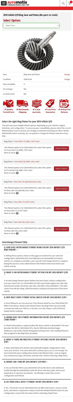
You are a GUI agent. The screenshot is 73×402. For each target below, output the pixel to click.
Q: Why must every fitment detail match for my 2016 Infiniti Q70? (35, 297)
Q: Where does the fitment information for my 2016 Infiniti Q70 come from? (34, 318)
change (67, 74)
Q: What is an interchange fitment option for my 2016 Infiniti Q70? (36, 273)
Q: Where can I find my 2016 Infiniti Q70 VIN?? (25, 362)
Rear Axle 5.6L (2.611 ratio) (24, 222)
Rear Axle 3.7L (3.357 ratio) (24, 202)
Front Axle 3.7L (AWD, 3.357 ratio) (26, 141)
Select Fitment (61, 148)
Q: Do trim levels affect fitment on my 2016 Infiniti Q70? (31, 382)
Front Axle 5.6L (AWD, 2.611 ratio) (26, 161)
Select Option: (12, 20)
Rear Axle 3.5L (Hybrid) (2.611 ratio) (27, 181)
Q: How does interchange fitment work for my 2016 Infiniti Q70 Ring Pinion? (34, 248)
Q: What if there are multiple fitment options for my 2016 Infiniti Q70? (35, 340)
